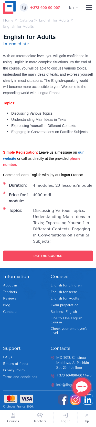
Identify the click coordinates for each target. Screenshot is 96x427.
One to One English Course (66, 320)
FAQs (7, 357)
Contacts (10, 312)
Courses (13, 421)
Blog (6, 305)
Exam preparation (65, 305)
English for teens (64, 292)
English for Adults (65, 298)
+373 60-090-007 (74, 375)
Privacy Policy (14, 370)
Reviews (9, 298)
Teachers (40, 421)
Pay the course (48, 256)
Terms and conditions (20, 377)
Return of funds (15, 364)
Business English (64, 312)
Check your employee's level (69, 331)
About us (10, 285)
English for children (66, 285)
